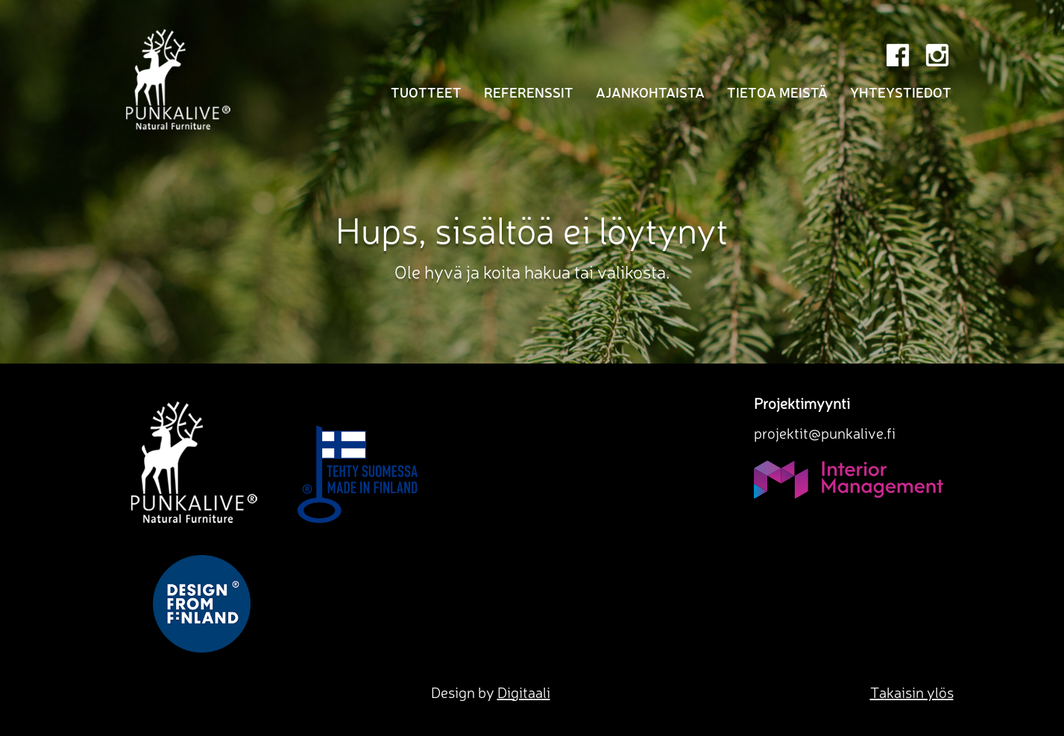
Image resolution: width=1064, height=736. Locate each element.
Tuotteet (426, 92)
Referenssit (528, 92)
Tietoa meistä (777, 92)
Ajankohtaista (650, 92)
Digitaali (523, 692)
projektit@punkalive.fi (824, 432)
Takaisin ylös (912, 692)
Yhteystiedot (900, 92)
